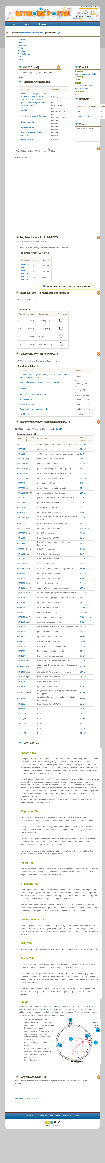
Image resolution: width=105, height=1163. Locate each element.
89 (84, 607)
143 (79, 116)
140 (87, 569)
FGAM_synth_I (27, 139)
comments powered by (26, 1099)
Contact (89, 7)
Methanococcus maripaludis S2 (32, 32)
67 (84, 454)
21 (81, 498)
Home (12, 24)
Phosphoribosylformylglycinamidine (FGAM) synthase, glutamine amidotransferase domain (34, 97)
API (96, 7)
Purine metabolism (28, 122)
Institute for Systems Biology (49, 1115)
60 (81, 508)
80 (81, 503)
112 (83, 518)
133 (84, 632)
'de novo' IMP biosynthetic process (34, 116)
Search (27, 24)
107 (84, 449)
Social (20, 60)
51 (81, 682)
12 (81, 444)
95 (79, 112)
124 (84, 488)
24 (81, 569)
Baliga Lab (32, 1115)
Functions (22, 51)
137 (81, 459)
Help (57, 24)
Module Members (24, 54)
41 (81, 454)
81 (81, 583)
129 (81, 493)
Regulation (22, 45)
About (81, 7)
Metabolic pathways (28, 128)
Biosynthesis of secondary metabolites (34, 409)
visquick (55, 1006)
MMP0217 (25, 264)
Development (67, 1115)
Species (42, 24)
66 (81, 473)
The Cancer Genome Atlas (48, 1009)
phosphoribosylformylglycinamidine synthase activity (40, 382)
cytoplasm (25, 110)
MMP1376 (25, 276)
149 (89, 603)
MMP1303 (25, 267)
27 (81, 564)
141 (81, 603)
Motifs (20, 48)
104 (84, 651)
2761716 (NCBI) (81, 86)
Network (21, 42)
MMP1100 (25, 270)
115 (81, 528)
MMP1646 (25, 273)
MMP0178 (22, 39)
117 (84, 544)
